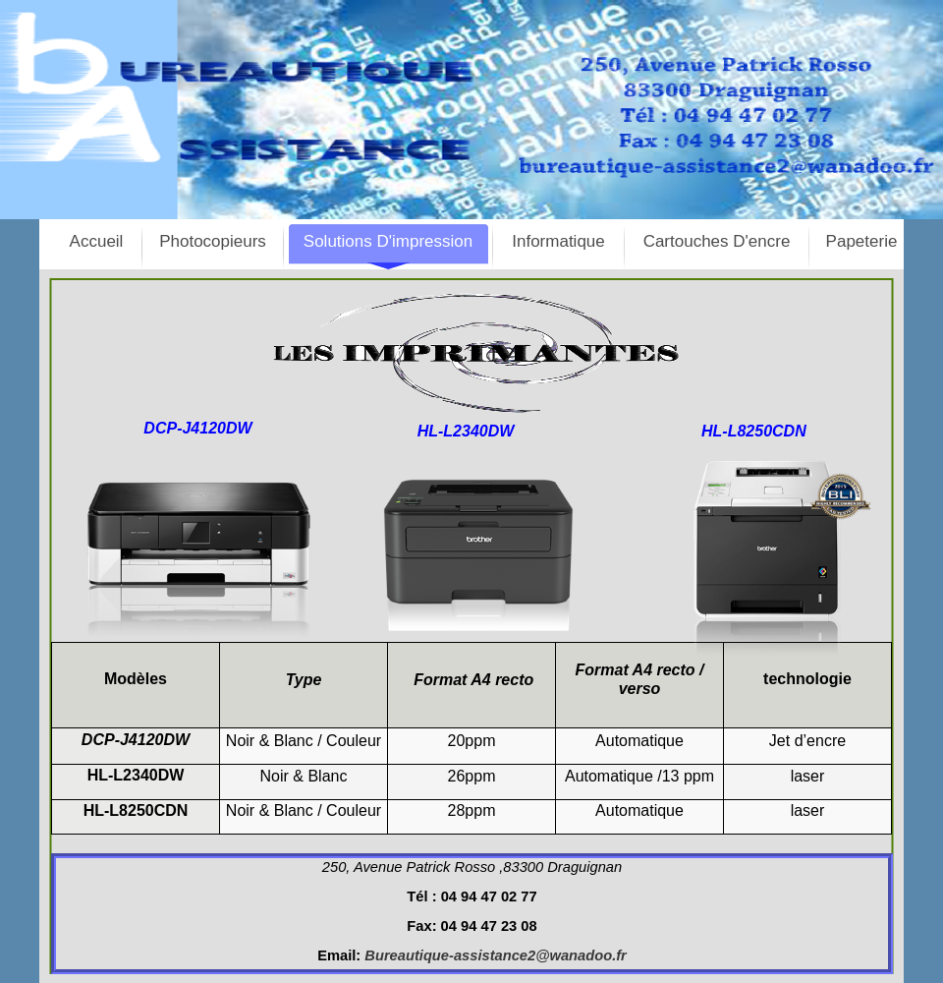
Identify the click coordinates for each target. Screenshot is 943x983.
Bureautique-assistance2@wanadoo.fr (495, 955)
